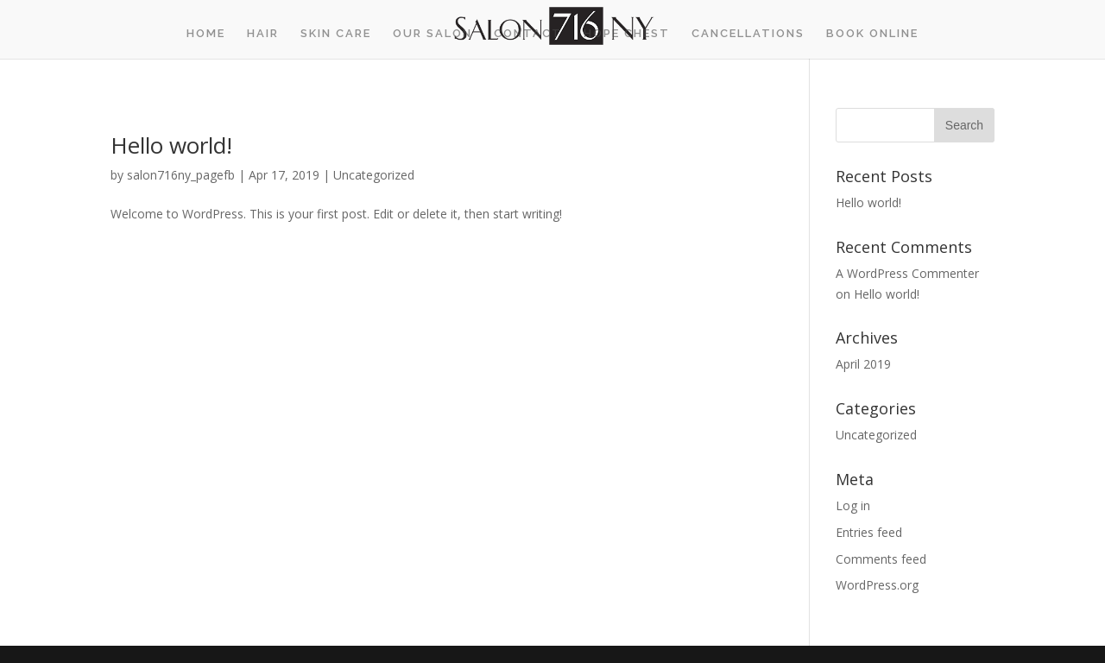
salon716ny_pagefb (181, 175)
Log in (853, 505)
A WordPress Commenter (907, 273)
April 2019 (863, 364)
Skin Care (335, 34)
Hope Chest (627, 34)
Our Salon (432, 34)
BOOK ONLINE (872, 34)
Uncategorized (373, 175)
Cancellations (748, 34)
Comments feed (881, 559)
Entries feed (869, 532)
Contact (528, 34)
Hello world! (171, 145)
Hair (263, 34)
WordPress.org (877, 585)
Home (205, 34)
